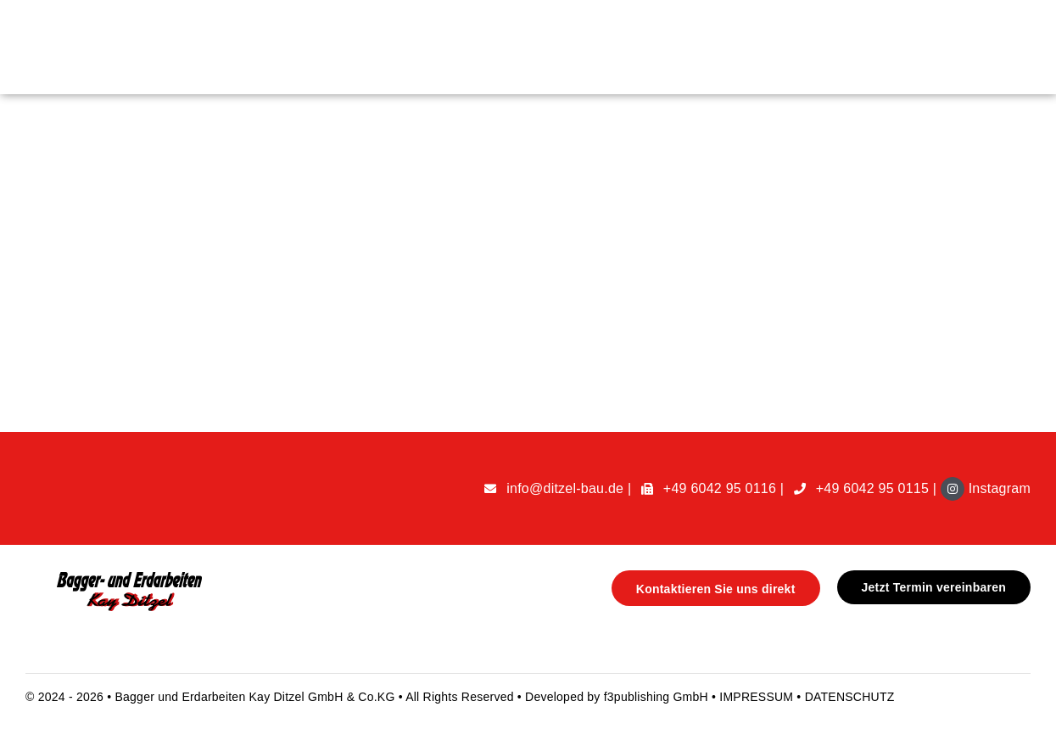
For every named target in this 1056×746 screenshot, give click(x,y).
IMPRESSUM (757, 697)
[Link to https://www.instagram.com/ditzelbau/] (952, 489)
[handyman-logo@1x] (123, 576)
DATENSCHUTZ (850, 697)
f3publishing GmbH (656, 697)
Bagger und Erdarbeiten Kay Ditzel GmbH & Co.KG (256, 697)
